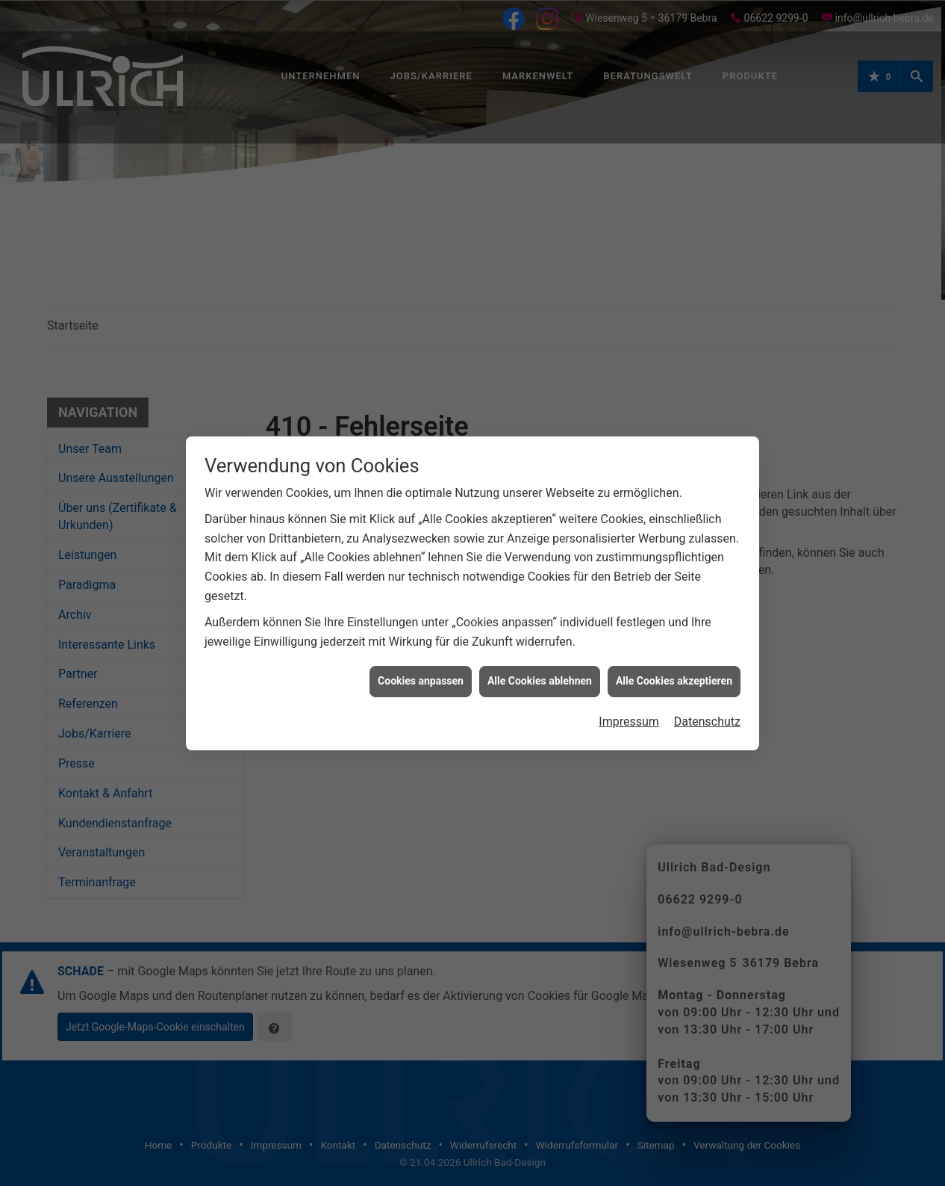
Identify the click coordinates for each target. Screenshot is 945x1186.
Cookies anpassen (421, 663)
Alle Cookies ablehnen (539, 663)
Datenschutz (707, 704)
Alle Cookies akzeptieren (674, 663)
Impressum (629, 704)
